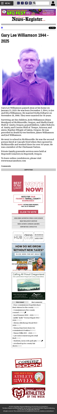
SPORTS (24, 224)
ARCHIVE (36, 224)
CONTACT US (33, 227)
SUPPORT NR (24, 227)
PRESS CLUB (33, 218)
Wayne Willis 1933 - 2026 (23, 333)
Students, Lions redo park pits (25, 341)
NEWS (19, 224)
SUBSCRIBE (17, 218)
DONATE (40, 218)
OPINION (30, 224)
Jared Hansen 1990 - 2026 (24, 315)
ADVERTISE (25, 218)
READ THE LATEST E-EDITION (28, 221)
